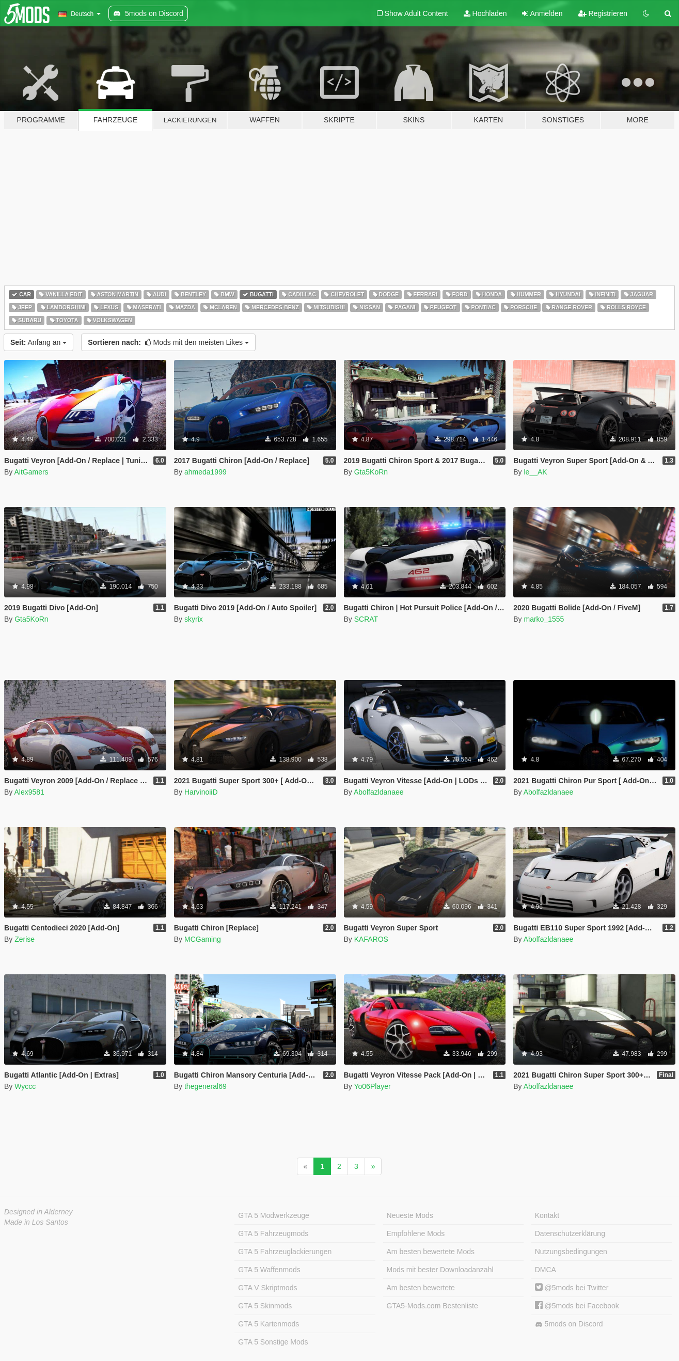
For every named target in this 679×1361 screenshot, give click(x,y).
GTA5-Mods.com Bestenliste (432, 1306)
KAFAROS (371, 939)
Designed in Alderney (38, 1212)
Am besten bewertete (421, 1288)
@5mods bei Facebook (577, 1305)
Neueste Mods (410, 1215)
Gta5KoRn (371, 472)
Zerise (24, 939)
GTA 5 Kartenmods (268, 1324)
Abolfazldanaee (379, 792)
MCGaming (202, 939)
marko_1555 (544, 619)
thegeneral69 (205, 1086)
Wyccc (25, 1086)
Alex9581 (29, 792)
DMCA (545, 1269)
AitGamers (31, 472)
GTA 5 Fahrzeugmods (273, 1233)
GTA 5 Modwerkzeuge (273, 1215)
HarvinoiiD (201, 792)
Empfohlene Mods (416, 1233)
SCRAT (366, 619)
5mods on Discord (569, 1324)
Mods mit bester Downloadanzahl (440, 1269)
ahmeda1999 (205, 472)
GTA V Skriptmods (267, 1288)
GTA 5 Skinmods (265, 1306)
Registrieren (602, 13)
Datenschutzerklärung (570, 1233)
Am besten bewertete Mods (431, 1251)
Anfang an (38, 342)
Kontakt (547, 1215)
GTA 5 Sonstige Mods (273, 1342)
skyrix (193, 619)
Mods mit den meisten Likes (168, 342)
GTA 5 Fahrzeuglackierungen (284, 1251)
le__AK (535, 472)
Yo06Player (372, 1086)
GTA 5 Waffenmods (269, 1269)
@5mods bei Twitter (572, 1287)
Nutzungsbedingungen (571, 1251)
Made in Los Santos (36, 1222)
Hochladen (485, 13)
